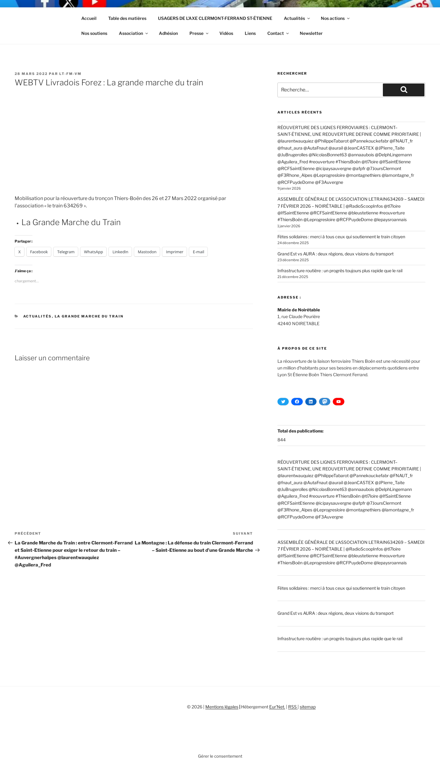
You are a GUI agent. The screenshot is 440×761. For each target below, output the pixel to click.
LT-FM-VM (70, 74)
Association (134, 33)
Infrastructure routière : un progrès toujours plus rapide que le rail (339, 270)
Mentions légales (221, 706)
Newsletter (311, 33)
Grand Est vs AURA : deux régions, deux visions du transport (335, 253)
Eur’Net (276, 706)
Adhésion (168, 33)
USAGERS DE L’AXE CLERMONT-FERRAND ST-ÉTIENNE (215, 18)
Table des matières (127, 18)
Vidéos (226, 33)
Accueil (89, 18)
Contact (278, 33)
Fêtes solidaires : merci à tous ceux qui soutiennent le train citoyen (341, 236)
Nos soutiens (94, 33)
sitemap (308, 706)
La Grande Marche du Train (71, 222)
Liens (250, 33)
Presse (199, 33)
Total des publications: (300, 430)
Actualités (297, 18)
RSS (293, 706)
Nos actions (335, 18)
